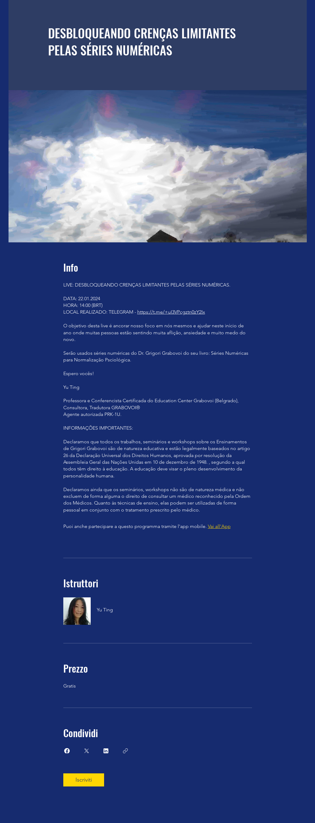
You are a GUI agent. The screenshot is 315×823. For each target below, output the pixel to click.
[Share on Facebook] (67, 750)
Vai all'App (219, 526)
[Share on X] (86, 750)
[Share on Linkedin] (106, 750)
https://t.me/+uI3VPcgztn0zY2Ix (171, 312)
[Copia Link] (125, 750)
